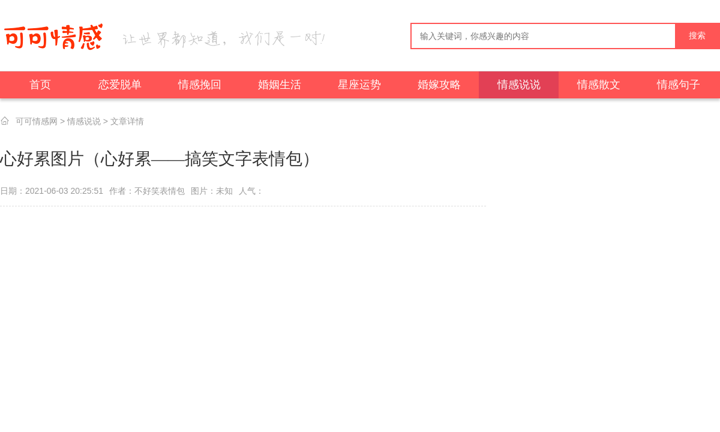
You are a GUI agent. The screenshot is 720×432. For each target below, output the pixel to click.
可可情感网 (37, 121)
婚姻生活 (279, 85)
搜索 (697, 35)
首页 (40, 85)
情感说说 (519, 85)
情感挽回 (199, 85)
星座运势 (359, 85)
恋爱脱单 (120, 85)
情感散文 (598, 85)
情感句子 (678, 85)
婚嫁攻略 (439, 85)
